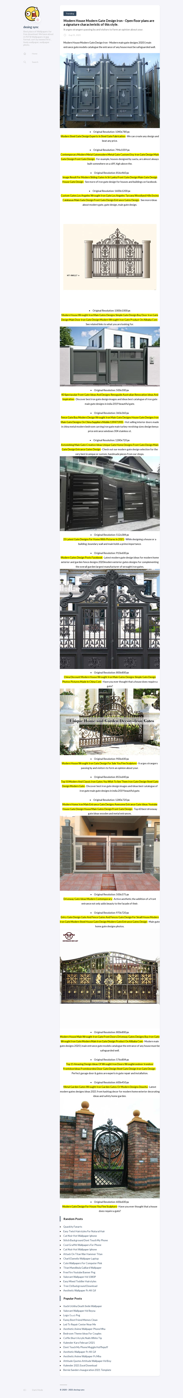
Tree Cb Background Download (80, 1285)
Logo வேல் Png (71, 1315)
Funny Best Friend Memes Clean (80, 1319)
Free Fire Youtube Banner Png (79, 1272)
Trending (70, 13)
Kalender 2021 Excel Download (80, 1365)
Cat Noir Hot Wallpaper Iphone (80, 1235)
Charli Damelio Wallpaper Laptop (81, 1258)
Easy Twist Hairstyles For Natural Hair (84, 1231)
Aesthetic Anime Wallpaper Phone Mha (84, 1328)
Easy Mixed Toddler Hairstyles (79, 1281)
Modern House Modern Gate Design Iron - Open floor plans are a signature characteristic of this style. (108, 22)
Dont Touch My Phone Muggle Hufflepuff (85, 1347)
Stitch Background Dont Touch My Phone (85, 1240)
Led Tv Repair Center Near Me (79, 1324)
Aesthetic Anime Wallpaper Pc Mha (82, 1356)
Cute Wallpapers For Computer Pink (82, 1263)
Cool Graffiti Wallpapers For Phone (82, 1244)
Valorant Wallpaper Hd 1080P (79, 1276)
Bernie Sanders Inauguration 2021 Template (87, 1369)
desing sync (31, 27)
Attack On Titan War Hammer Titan (82, 1254)
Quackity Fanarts (72, 1226)
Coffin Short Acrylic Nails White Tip (82, 1338)
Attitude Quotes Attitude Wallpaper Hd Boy (87, 1360)
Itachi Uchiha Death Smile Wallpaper (82, 1306)
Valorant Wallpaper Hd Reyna (79, 1310)
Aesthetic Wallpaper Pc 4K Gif (79, 1290)
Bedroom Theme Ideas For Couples (82, 1333)
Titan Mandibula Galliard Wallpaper (82, 1267)
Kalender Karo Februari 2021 (79, 1342)
